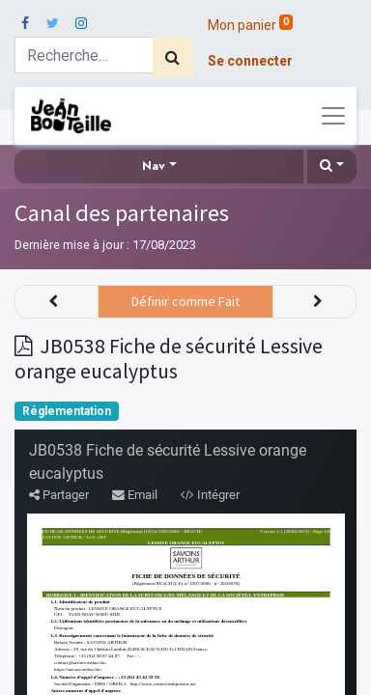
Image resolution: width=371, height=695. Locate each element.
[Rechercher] (172, 57)
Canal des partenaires (121, 213)
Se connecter (250, 61)
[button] (332, 166)
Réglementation (66, 411)
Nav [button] (153, 166)
